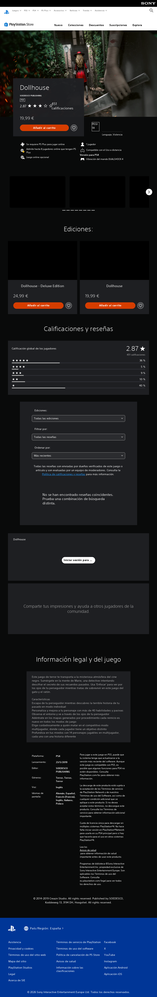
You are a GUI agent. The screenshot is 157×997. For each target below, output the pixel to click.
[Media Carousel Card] (37, 188)
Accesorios (59, 10)
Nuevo (58, 21)
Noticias (74, 10)
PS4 (34, 10)
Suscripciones (118, 21)
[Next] (149, 188)
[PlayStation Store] (19, 21)
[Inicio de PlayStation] (6, 10)
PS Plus (45, 10)
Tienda (86, 10)
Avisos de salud (88, 846)
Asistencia (99, 10)
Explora (137, 21)
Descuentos (96, 21)
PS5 (26, 10)
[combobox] (78, 415)
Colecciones (75, 21)
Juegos (15, 10)
